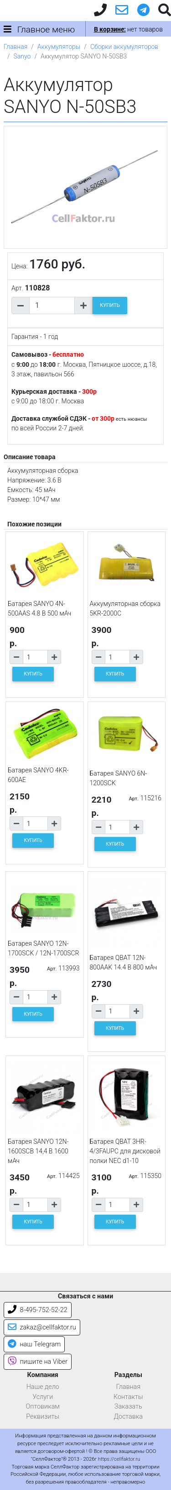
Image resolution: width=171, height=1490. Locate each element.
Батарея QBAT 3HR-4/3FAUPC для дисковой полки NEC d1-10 (125, 1151)
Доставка (128, 1416)
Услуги (42, 1397)
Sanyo (22, 56)
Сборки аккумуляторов (124, 46)
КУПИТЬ (110, 305)
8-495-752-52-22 (37, 1310)
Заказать (128, 1406)
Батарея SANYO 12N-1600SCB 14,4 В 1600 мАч (38, 1151)
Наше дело (42, 1387)
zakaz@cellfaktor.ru (42, 1327)
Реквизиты (42, 1416)
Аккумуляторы (58, 46)
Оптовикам (43, 1406)
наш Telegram (34, 1344)
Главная (15, 46)
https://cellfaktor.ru (119, 1459)
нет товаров (128, 29)
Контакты (128, 1397)
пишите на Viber (37, 1362)
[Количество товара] (52, 305)
